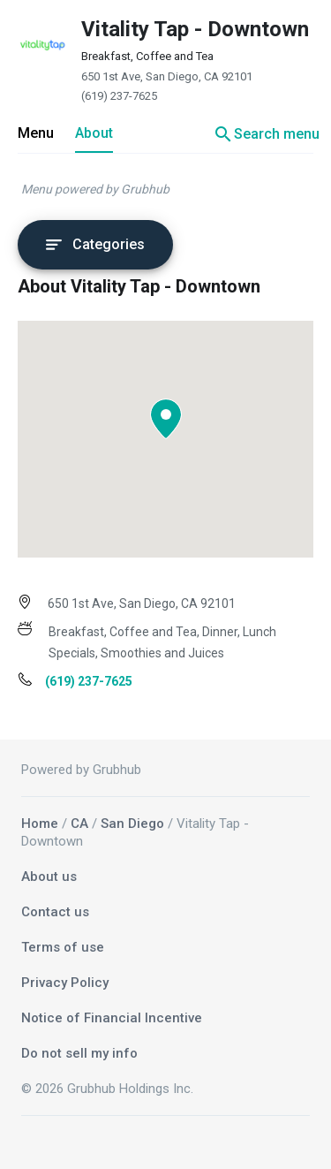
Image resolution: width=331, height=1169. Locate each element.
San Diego (132, 823)
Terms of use (62, 947)
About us (49, 876)
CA (79, 823)
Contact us (55, 912)
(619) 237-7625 (119, 95)
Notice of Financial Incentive (111, 1018)
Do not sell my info (79, 1053)
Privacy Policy (65, 983)
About (94, 133)
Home (39, 823)
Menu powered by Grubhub (95, 189)
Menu (36, 133)
